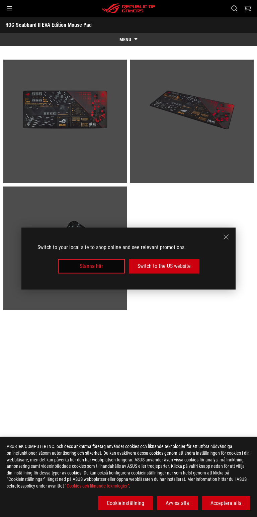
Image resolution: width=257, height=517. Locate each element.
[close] (226, 237)
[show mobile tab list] (128, 39)
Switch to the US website (164, 266)
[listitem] (65, 121)
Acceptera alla (226, 503)
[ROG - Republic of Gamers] (128, 8)
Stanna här (91, 266)
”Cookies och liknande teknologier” (97, 486)
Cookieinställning (125, 503)
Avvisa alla (177, 503)
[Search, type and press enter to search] (234, 8)
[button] (9, 8)
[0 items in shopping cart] (248, 8)
